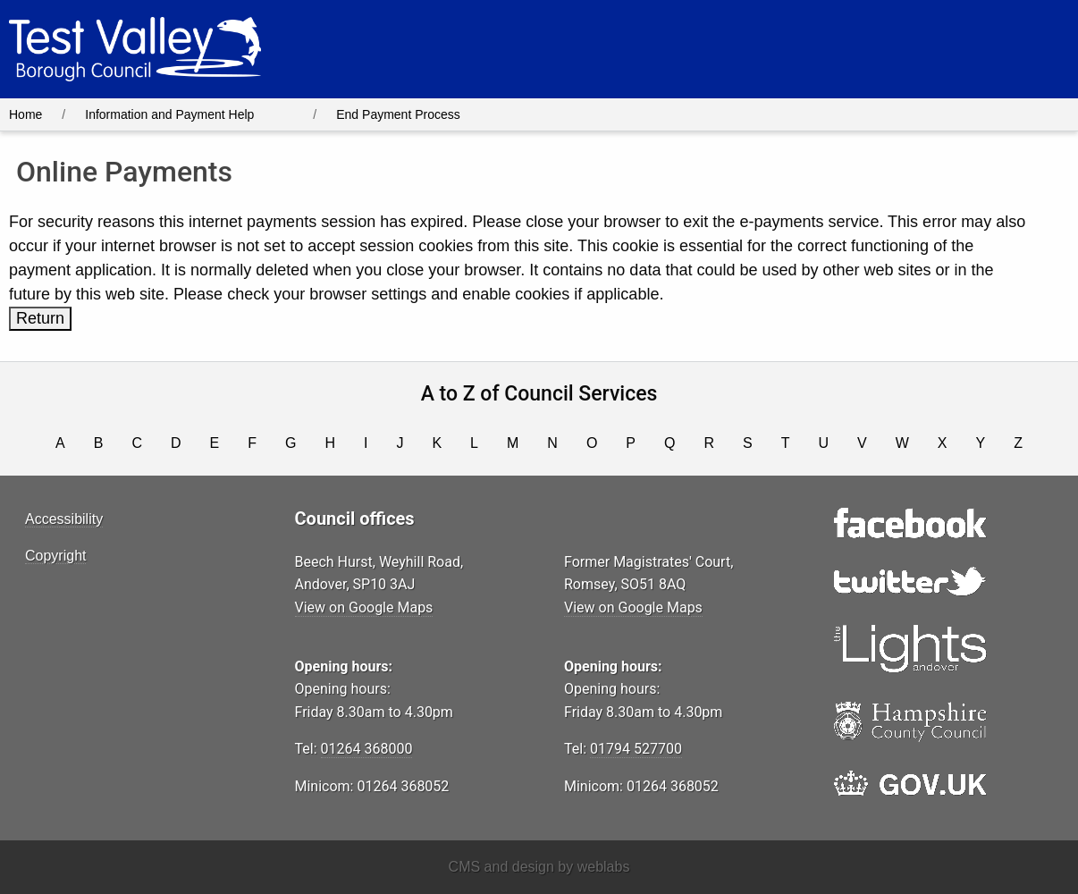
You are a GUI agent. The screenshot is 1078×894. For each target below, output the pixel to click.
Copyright (55, 555)
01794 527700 (636, 748)
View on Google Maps (364, 607)
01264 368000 (367, 748)
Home (25, 114)
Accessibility (64, 519)
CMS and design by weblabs (539, 866)
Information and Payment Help (169, 114)
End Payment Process (398, 114)
